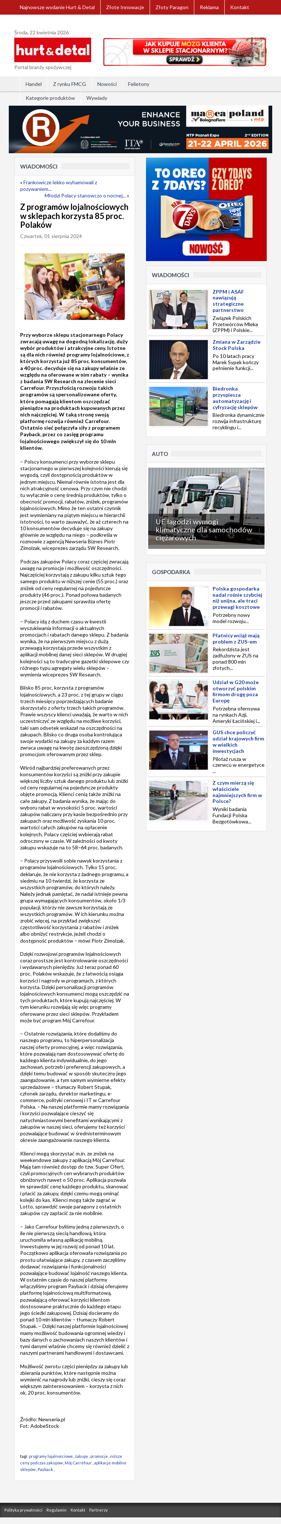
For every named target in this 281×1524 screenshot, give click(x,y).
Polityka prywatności (23, 1510)
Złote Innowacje (125, 7)
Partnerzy (98, 1510)
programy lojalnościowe (51, 1456)
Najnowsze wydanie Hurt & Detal (57, 7)
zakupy (81, 1456)
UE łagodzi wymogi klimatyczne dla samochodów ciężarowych (204, 529)
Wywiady (96, 98)
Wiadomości (38, 166)
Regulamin (56, 1510)
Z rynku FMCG (69, 84)
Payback (45, 1469)
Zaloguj (28, 22)
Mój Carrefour (78, 1462)
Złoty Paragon (172, 7)
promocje (99, 1456)
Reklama (209, 7)
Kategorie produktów (50, 98)
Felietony (138, 84)
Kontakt (239, 7)
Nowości (107, 84)
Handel (34, 84)
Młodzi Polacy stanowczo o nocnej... (85, 195)
